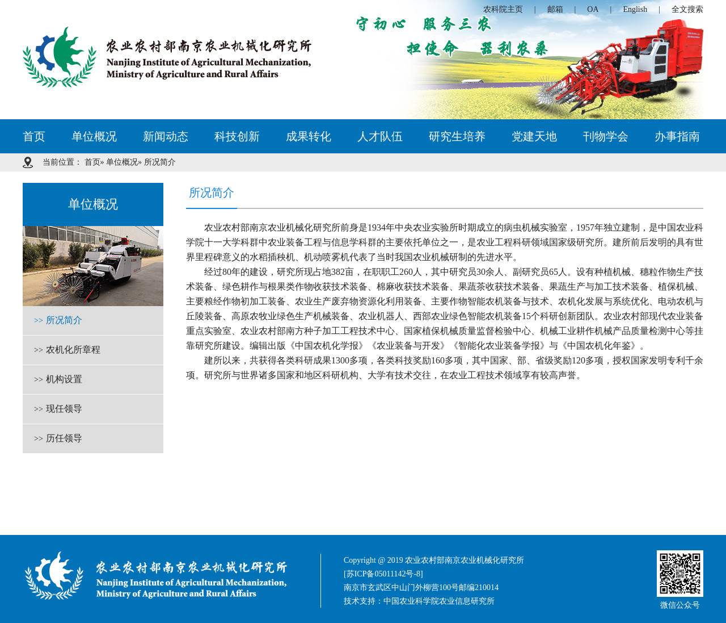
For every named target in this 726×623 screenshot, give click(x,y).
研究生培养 (457, 136)
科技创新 (237, 136)
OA (592, 9)
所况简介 (58, 320)
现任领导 (58, 409)
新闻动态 (165, 136)
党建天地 (534, 136)
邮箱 (555, 9)
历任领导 (58, 439)
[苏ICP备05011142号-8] (383, 574)
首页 (34, 136)
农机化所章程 (67, 350)
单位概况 (94, 136)
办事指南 (677, 136)
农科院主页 (503, 9)
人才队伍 (380, 136)
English (635, 9)
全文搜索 (687, 9)
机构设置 (58, 379)
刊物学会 (605, 136)
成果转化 (308, 136)
